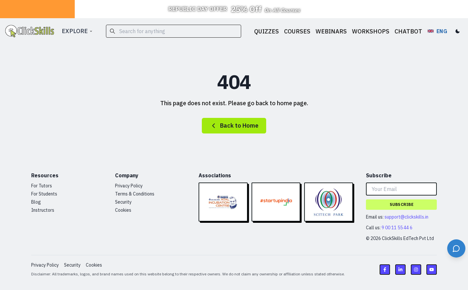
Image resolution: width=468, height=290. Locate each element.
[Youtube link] (431, 269)
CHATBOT (408, 31)
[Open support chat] (456, 248)
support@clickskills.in (406, 217)
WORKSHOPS (370, 31)
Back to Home (234, 126)
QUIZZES (266, 31)
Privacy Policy (129, 186)
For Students (44, 194)
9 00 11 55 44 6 (397, 228)
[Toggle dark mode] (457, 31)
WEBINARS (331, 31)
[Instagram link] (416, 269)
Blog (36, 202)
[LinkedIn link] (400, 269)
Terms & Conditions (134, 194)
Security (123, 202)
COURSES (297, 31)
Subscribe (401, 204)
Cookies (123, 210)
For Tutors (41, 186)
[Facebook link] (385, 269)
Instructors (42, 210)
